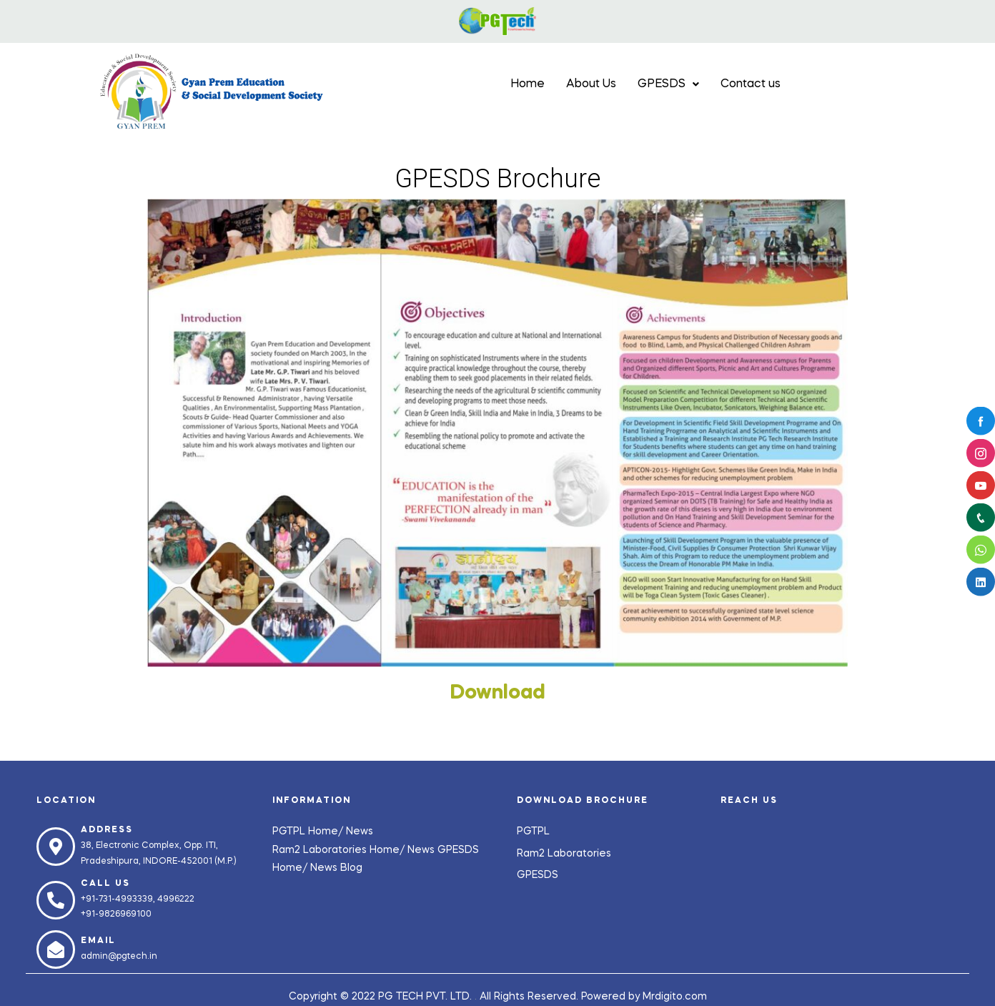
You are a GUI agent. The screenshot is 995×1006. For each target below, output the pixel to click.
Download (497, 693)
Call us (105, 883)
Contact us (751, 84)
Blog (351, 868)
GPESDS (668, 84)
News (359, 832)
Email (98, 941)
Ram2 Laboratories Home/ (339, 850)
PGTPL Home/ (309, 832)
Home (527, 84)
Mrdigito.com (675, 997)
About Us (591, 84)
